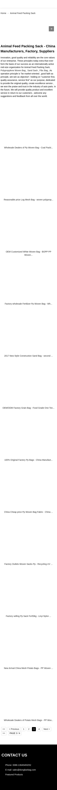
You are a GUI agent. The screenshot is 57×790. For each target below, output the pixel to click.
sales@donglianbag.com (24, 770)
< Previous (14, 729)
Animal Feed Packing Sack (22, 13)
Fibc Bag (44, 70)
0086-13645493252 (22, 765)
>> (4, 733)
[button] (5, 4)
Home (3, 13)
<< (4, 729)
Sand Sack (32, 70)
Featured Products (14, 774)
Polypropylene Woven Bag (13, 70)
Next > (47, 729)
